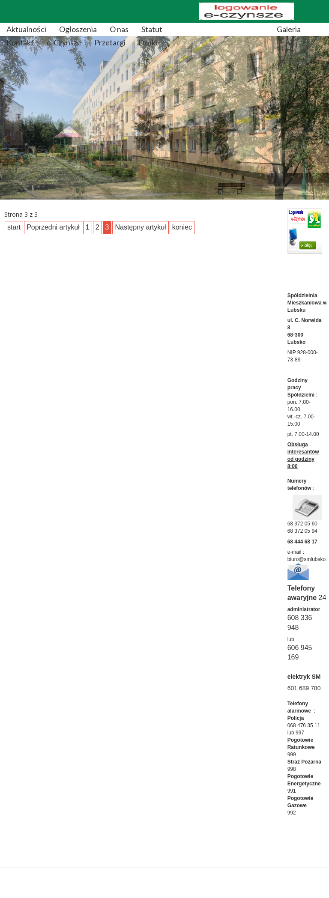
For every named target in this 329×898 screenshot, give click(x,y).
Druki (147, 42)
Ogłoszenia (78, 29)
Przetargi (110, 42)
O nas (119, 29)
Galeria (289, 29)
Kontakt (20, 42)
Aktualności (26, 29)
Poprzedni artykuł (53, 227)
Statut (151, 29)
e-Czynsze (64, 42)
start (14, 227)
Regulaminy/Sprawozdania (219, 29)
